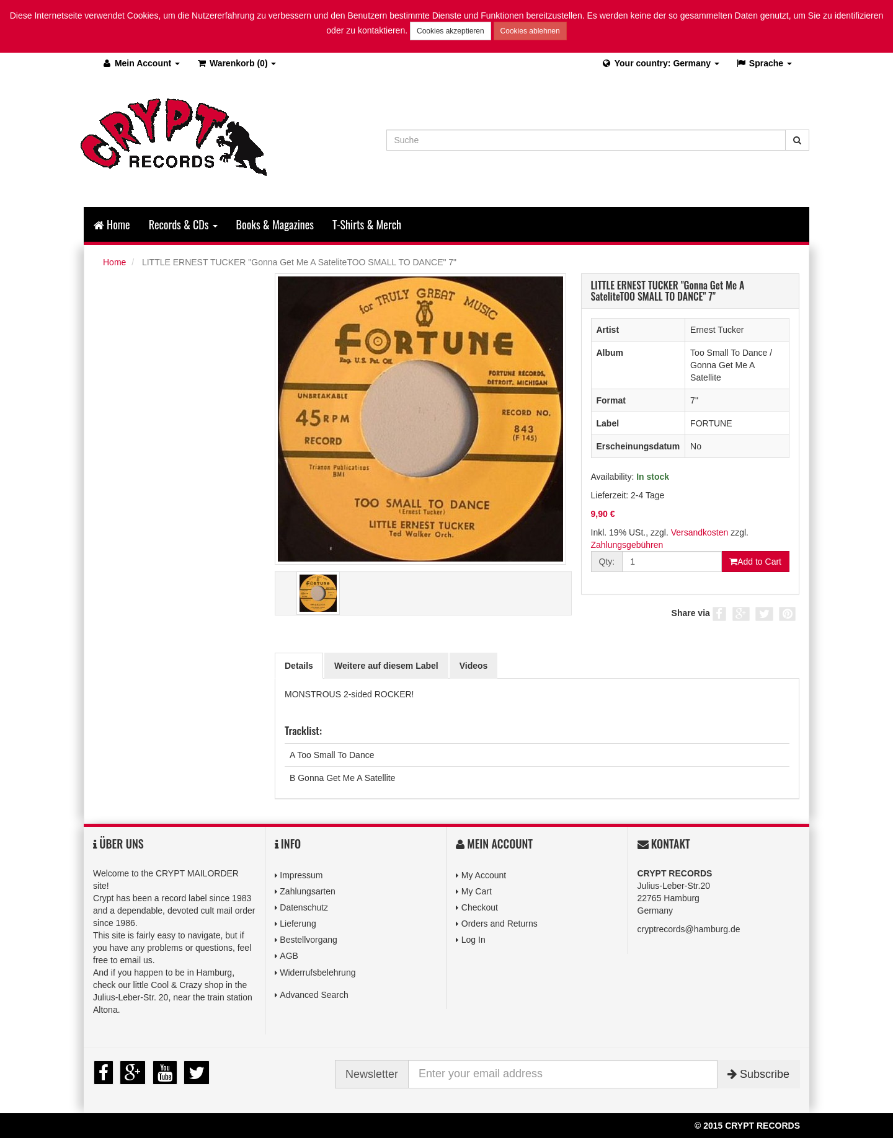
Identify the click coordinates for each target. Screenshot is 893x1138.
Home (112, 224)
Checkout (479, 907)
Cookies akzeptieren (450, 31)
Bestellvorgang (308, 940)
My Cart (476, 891)
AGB (289, 956)
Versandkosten (700, 532)
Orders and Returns (499, 923)
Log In (473, 940)
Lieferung (298, 923)
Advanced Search (314, 995)
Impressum (301, 875)
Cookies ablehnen (530, 31)
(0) (236, 63)
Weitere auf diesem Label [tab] (386, 666)
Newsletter (371, 1074)
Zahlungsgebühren (627, 545)
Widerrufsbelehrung (317, 972)
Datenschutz (304, 907)
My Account (483, 875)
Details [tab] (299, 666)
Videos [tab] (474, 666)
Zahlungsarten (307, 891)
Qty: (607, 561)
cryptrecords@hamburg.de (689, 929)
